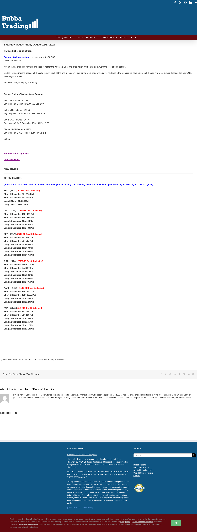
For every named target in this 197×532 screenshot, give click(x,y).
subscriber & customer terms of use (24, 524)
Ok (176, 523)
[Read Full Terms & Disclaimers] (80, 508)
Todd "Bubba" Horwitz (9, 360)
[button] (136, 37)
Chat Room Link (12, 160)
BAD (35, 360)
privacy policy (124, 522)
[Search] (194, 455)
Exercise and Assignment (16, 153)
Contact (137, 476)
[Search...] (163, 455)
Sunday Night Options (45, 360)
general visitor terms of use (142, 522)
